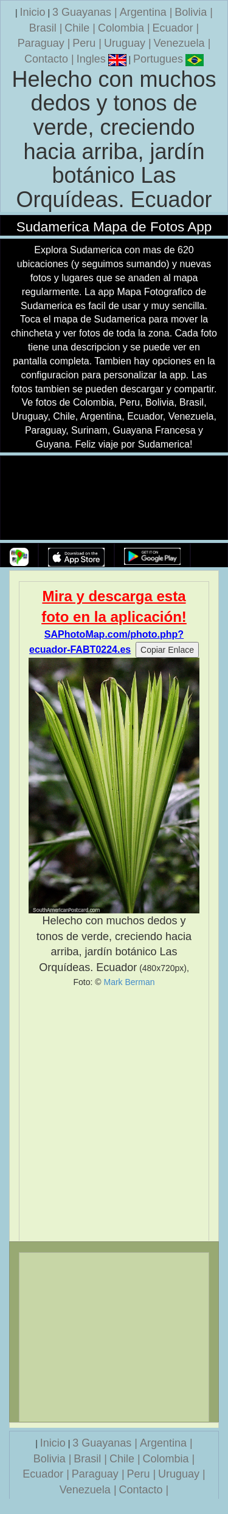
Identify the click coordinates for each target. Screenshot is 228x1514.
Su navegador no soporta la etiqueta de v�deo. (114, 498)
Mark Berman (128, 982)
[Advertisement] (114, 1114)
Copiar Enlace (167, 650)
